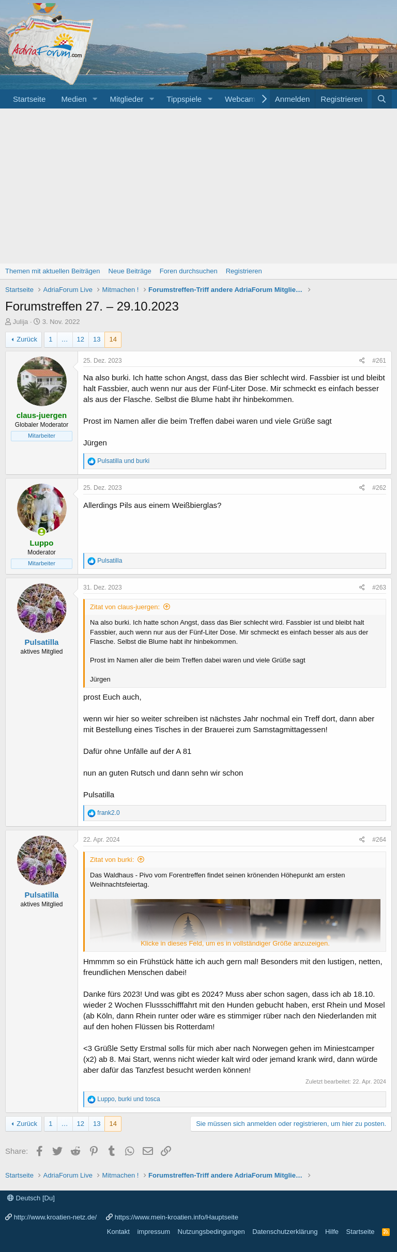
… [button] (65, 339)
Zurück (27, 339)
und (123, 461)
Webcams (242, 99)
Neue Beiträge (130, 271)
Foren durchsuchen (189, 271)
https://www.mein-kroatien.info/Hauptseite (176, 1217)
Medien (73, 99)
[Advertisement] (198, 186)
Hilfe (332, 1231)
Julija (20, 322)
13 (96, 339)
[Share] (362, 361)
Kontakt (118, 1231)
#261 (379, 360)
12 (80, 339)
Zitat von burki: (112, 859)
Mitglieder (126, 99)
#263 (379, 587)
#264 (379, 839)
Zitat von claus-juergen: (125, 607)
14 (112, 339)
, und (128, 1099)
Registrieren (244, 271)
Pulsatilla (42, 642)
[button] (94, 99)
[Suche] (382, 99)
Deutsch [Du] (31, 1198)
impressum (153, 1231)
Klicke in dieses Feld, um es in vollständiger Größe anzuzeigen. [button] (235, 943)
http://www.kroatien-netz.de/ (55, 1217)
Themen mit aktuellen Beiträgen (52, 271)
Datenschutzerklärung (284, 1231)
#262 (379, 487)
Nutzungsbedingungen (211, 1231)
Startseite (29, 99)
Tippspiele (184, 99)
